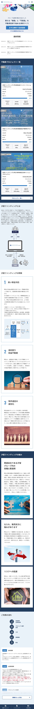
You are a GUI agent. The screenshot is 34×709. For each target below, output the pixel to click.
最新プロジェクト (5, 706)
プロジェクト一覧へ (22, 198)
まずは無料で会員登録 (17, 27)
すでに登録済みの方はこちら (17, 31)
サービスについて (17, 706)
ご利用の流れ (28, 706)
